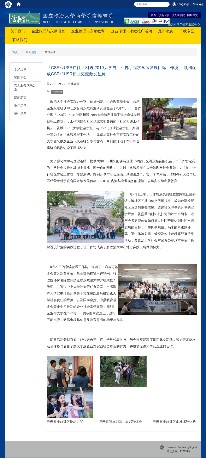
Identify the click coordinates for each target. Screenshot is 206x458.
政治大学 (163, 15)
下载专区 (186, 31)
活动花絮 (20, 98)
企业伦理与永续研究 (48, 31)
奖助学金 (20, 77)
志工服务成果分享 (25, 87)
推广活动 (20, 105)
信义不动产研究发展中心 (184, 24)
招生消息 (20, 114)
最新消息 (165, 31)
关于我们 (17, 31)
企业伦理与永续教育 (88, 31)
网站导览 (192, 15)
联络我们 (19, 40)
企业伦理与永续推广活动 (131, 31)
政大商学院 (178, 15)
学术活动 (20, 69)
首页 (153, 15)
